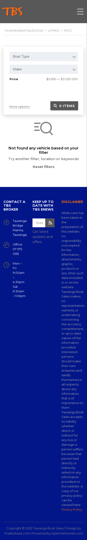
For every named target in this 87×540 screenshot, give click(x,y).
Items (64, 106)
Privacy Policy (71, 509)
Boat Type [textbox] (21, 56)
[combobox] (44, 56)
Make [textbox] (17, 69)
